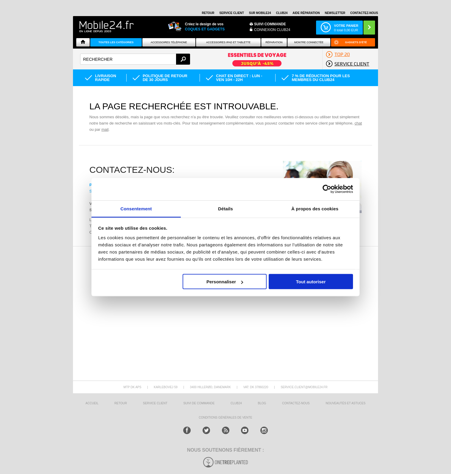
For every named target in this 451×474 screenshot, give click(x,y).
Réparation (273, 42)
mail (104, 129)
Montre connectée (309, 42)
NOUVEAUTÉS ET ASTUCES (346, 403)
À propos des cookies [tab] (314, 208)
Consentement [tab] (136, 208)
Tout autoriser (311, 281)
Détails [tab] (225, 208)
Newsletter (335, 13)
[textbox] (135, 59)
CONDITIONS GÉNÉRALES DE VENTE (225, 417)
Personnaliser (224, 281)
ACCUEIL (91, 403)
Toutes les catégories (116, 42)
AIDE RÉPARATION (306, 13)
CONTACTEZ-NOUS (364, 13)
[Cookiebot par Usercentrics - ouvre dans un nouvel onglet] (327, 189)
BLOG (262, 403)
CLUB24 (236, 403)
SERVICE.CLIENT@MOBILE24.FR (304, 387)
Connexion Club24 (272, 30)
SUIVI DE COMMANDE (198, 403)
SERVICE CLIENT (231, 13)
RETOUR (208, 13)
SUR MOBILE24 (260, 13)
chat (358, 123)
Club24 (281, 13)
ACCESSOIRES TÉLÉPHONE (169, 42)
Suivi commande (270, 24)
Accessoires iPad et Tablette (228, 42)
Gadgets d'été (356, 42)
